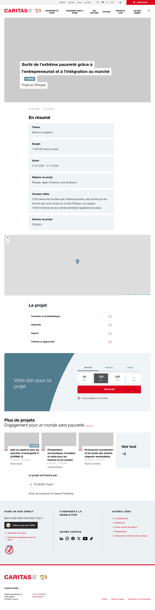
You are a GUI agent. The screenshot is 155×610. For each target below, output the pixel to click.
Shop (79, 2)
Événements (119, 532)
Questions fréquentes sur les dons (20, 538)
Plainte (104, 599)
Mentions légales (117, 599)
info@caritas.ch (38, 597)
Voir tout (89, 426)
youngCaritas (120, 519)
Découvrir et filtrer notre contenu (129, 536)
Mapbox (135, 294)
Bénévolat (118, 523)
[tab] (88, 369)
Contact (87, 2)
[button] (77, 262)
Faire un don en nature (124, 527)
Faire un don (142, 2)
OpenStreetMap (145, 294)
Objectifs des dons (15, 533)
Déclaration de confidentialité (139, 599)
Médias (62, 2)
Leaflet (127, 294)
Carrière (71, 2)
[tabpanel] (109, 383)
